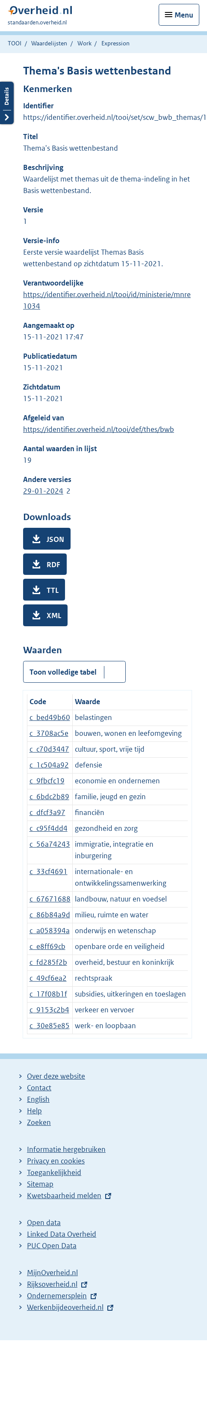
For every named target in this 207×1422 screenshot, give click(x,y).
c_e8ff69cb (47, 946)
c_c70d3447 (49, 749)
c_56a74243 (50, 844)
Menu (183, 15)
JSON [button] (55, 539)
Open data (44, 1222)
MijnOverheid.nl (52, 1272)
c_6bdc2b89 (49, 796)
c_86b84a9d (50, 914)
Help (34, 1111)
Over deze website (56, 1076)
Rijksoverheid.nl (52, 1284)
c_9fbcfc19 (47, 780)
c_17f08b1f (48, 994)
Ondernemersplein (57, 1295)
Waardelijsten (49, 43)
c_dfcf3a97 (47, 812)
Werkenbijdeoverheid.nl (65, 1307)
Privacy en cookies (56, 1161)
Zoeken (39, 1122)
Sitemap (40, 1184)
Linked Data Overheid (61, 1234)
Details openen (7, 103)
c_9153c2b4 (49, 1009)
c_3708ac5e (49, 733)
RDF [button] (53, 564)
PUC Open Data (52, 1245)
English (38, 1099)
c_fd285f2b (48, 962)
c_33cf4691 (49, 871)
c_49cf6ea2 (48, 978)
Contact (39, 1087)
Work (84, 43)
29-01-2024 (43, 491)
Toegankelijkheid (54, 1172)
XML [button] (54, 615)
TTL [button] (53, 590)
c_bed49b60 (50, 717)
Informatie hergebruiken (66, 1149)
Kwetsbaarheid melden (64, 1195)
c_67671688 (50, 899)
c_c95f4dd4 (49, 828)
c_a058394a (50, 930)
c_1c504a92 (49, 765)
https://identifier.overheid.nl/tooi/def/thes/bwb (98, 429)
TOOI (14, 43)
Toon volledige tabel (63, 672)
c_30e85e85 (50, 1025)
